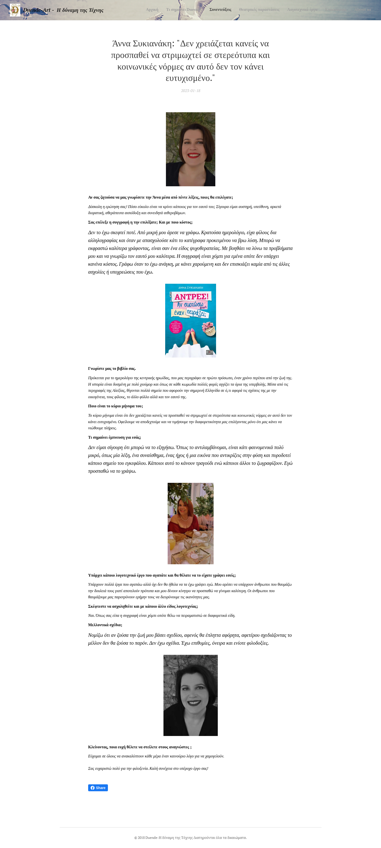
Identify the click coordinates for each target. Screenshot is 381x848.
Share (98, 788)
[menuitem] (325, 10)
